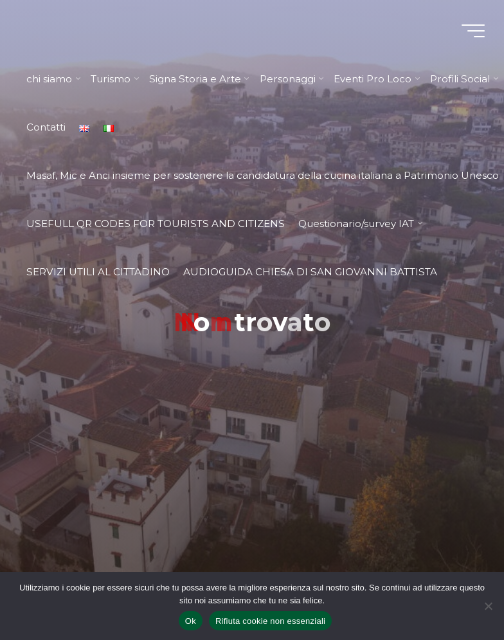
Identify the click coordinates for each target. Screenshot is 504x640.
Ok (190, 621)
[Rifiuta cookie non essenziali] (488, 605)
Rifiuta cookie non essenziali (270, 621)
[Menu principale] (473, 30)
